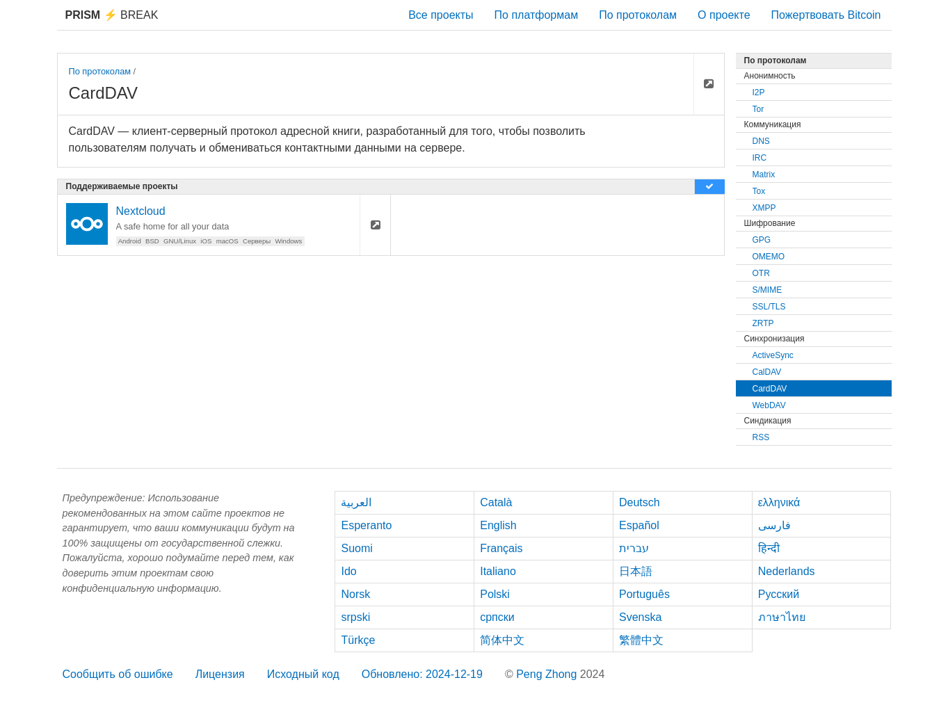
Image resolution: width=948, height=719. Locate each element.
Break (112, 15)
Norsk (355, 594)
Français (501, 548)
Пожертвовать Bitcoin (826, 15)
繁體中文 (641, 640)
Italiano (498, 571)
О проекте (724, 15)
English (498, 525)
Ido (348, 571)
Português (644, 594)
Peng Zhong (548, 674)
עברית (634, 548)
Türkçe (358, 640)
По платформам (537, 15)
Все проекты (440, 15)
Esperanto (366, 525)
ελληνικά (779, 502)
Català (496, 502)
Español (639, 525)
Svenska (640, 617)
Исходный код (303, 674)
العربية (356, 502)
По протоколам (638, 15)
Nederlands (786, 571)
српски (497, 617)
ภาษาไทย (781, 617)
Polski (495, 594)
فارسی (774, 525)
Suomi (356, 548)
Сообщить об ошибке (118, 674)
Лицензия (220, 674)
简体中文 (502, 640)
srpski (355, 617)
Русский (778, 594)
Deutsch (639, 502)
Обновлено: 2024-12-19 (422, 674)
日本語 (635, 571)
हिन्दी (769, 548)
